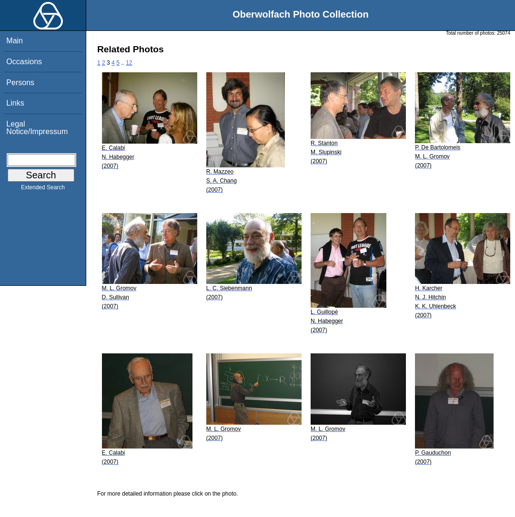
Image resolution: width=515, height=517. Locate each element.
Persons (20, 82)
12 (129, 62)
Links (15, 103)
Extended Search (43, 189)
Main (14, 41)
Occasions (24, 62)
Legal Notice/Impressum (37, 128)
